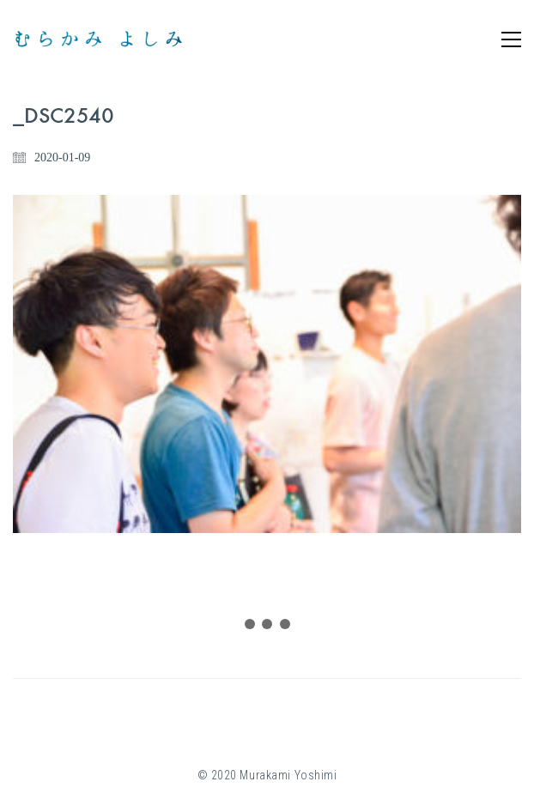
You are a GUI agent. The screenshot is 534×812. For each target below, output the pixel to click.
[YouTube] (288, 722)
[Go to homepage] (99, 39)
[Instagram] (245, 722)
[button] (511, 39)
